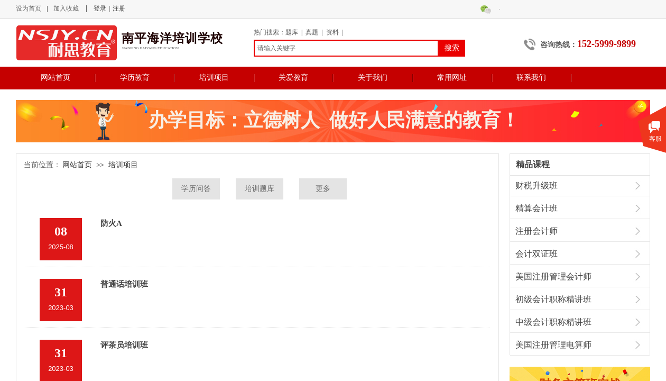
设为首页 (28, 8)
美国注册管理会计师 (553, 276)
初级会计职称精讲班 (553, 299)
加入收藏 (66, 8)
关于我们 (372, 77)
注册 (119, 8)
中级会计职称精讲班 (553, 322)
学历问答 (196, 189)
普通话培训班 (124, 284)
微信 (499, 9)
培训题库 (259, 189)
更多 (323, 189)
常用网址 (452, 77)
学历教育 (135, 77)
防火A (111, 223)
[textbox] (346, 48)
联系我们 (531, 77)
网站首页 (55, 77)
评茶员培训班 (124, 345)
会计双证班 (536, 253)
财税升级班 (536, 185)
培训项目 (214, 77)
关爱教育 (293, 77)
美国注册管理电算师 (553, 344)
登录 (100, 8)
